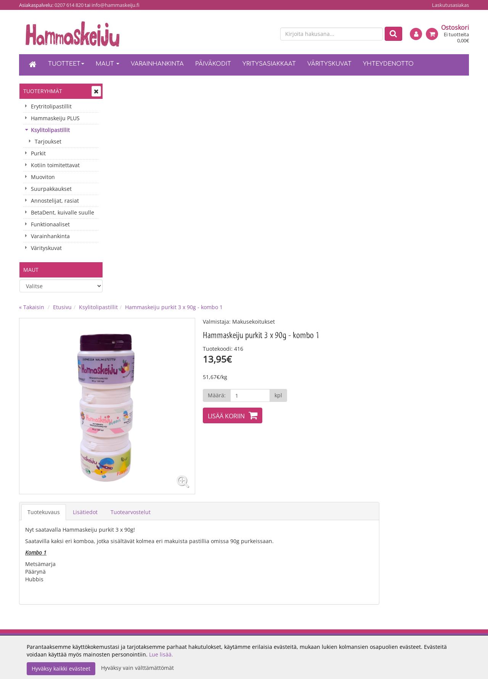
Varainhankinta (157, 64)
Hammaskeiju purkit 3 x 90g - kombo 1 (265, 90)
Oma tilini (307, 463)
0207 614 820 (69, 5)
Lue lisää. (161, 654)
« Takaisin (123, 90)
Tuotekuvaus (135, 294)
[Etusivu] (32, 65)
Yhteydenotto (388, 64)
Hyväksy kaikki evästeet (61, 668)
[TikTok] (413, 454)
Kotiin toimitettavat (55, 165)
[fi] (254, 34)
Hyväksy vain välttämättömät (137, 667)
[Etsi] (393, 34)
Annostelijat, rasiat (55, 200)
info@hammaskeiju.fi (116, 5)
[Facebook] (388, 454)
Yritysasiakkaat (269, 64)
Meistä (124, 451)
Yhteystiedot (131, 463)
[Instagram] (400, 454)
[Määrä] (340, 178)
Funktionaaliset (50, 224)
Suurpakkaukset (51, 188)
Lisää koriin (317, 199)
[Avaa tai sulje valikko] (96, 91)
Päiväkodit (213, 64)
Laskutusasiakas (450, 5)
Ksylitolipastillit (50, 130)
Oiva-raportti (132, 474)
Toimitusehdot (223, 451)
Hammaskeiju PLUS (55, 118)
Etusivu (153, 90)
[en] (267, 34)
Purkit (38, 153)
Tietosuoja (218, 474)
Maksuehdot (221, 463)
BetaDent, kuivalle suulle (62, 212)
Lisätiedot (176, 294)
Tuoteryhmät (42, 91)
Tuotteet (66, 64)
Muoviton (43, 177)
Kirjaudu (306, 451)
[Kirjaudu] (416, 34)
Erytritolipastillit (51, 106)
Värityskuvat (329, 64)
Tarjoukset (48, 141)
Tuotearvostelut (222, 294)
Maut (107, 64)
